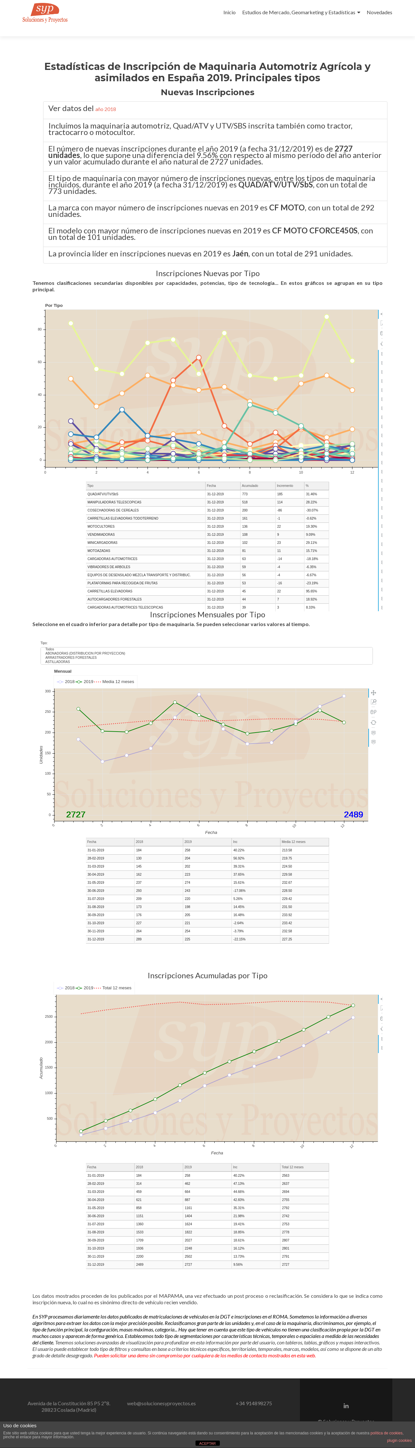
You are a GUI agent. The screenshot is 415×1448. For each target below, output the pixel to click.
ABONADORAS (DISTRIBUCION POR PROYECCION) (207, 637)
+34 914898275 (254, 1391)
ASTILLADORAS (207, 646)
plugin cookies (399, 1440)
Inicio (229, 12)
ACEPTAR (207, 1443)
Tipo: (44, 626)
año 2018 (105, 97)
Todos (207, 633)
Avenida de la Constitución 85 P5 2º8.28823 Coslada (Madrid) (69, 1394)
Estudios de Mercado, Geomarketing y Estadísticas (298, 12)
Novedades (379, 12)
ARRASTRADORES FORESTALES (207, 641)
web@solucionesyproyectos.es (161, 1391)
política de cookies (387, 1433)
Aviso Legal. (363, 1416)
